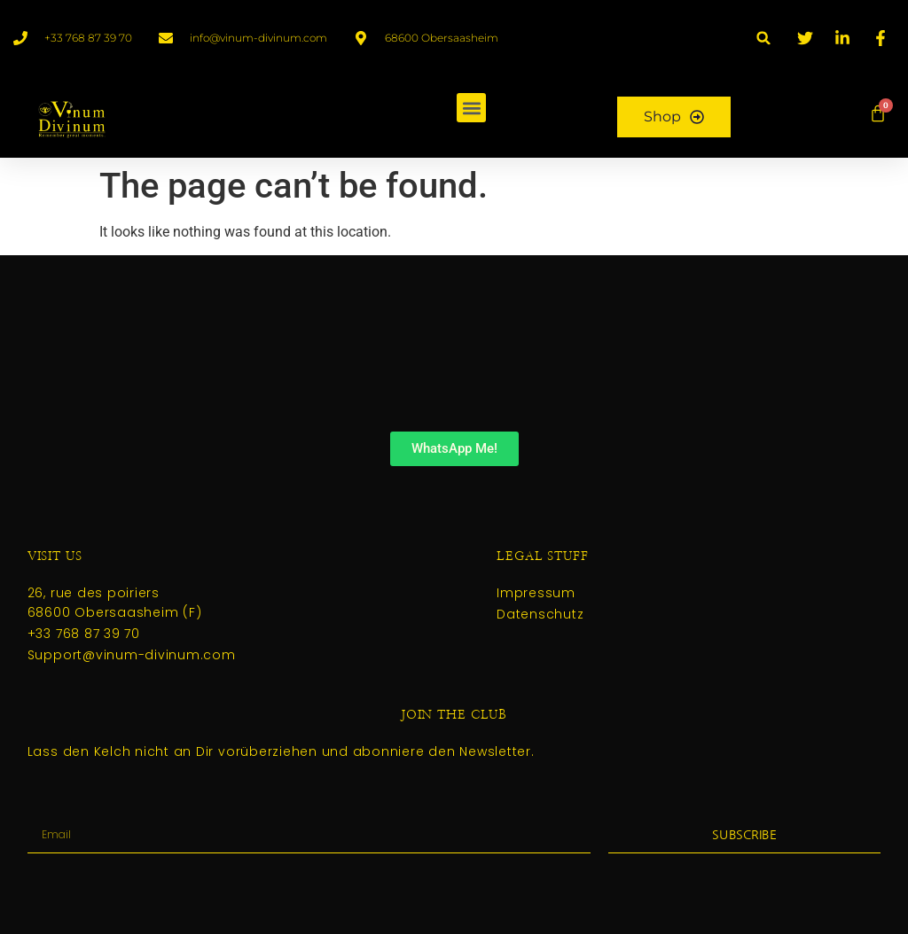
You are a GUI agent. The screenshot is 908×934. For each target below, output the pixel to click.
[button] (764, 37)
